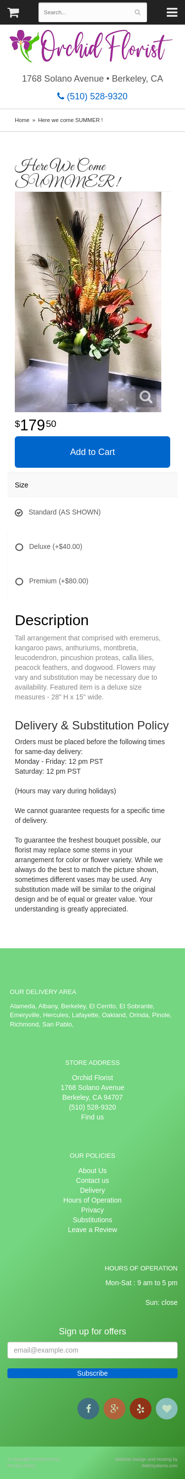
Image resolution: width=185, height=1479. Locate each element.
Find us (92, 1117)
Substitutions (92, 1220)
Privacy (92, 1210)
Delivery (92, 1190)
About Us (92, 1171)
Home (22, 120)
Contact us (92, 1180)
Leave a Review (92, 1230)
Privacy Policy (21, 1465)
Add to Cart (92, 452)
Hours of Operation (92, 1200)
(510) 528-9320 (92, 96)
